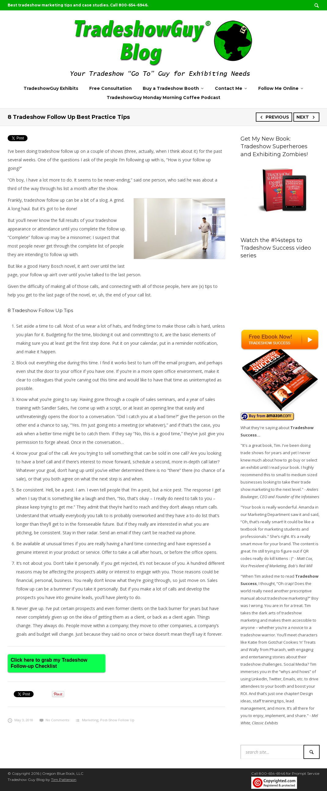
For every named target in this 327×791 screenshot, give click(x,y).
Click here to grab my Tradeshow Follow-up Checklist (49, 663)
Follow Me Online (278, 88)
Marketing (90, 720)
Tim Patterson (63, 779)
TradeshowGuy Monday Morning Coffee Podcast (163, 97)
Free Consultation (110, 88)
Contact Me (228, 88)
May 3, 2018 (20, 720)
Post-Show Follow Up (117, 720)
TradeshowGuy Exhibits (51, 88)
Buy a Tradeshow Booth (171, 88)
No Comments (54, 720)
